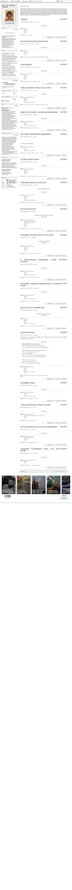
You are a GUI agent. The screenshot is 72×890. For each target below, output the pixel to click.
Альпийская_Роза (12, 121)
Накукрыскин (4, 87)
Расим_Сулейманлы (6, 151)
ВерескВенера (5, 123)
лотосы (3, 64)
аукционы (5, 55)
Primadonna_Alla (5, 167)
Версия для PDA (64, 496)
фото (8, 74)
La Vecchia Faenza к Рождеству (32, 351)
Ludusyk (8, 139)
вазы (13, 54)
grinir (3, 114)
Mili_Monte (8, 118)
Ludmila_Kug (4, 116)
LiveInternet (4, 1)
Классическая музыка (51, 12)
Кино (21, 13)
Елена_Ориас (11, 147)
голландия (3, 57)
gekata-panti (4, 141)
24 (56, 471)
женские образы (9, 57)
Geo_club (11, 165)
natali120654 (4, 108)
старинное (14, 71)
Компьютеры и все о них (36, 12)
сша (3, 72)
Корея (29, 12)
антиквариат (29, 152)
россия (10, 69)
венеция (4, 56)
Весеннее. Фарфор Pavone (31, 361)
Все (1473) (16, 135)
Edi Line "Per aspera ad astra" (8, 43)
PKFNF (5, 140)
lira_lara (11, 141)
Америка (25, 226)
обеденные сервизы (30, 398)
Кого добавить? (12, 111)
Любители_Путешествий (7, 164)
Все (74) (16, 29)
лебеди (24, 34)
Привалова (2, 6)
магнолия (46, 104)
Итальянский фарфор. (35, 343)
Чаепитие (38, 8)
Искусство (42, 13)
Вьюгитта (4, 147)
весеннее (9, 56)
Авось (32, 1)
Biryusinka (7, 137)
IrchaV (3, 139)
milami (15, 141)
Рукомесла (60, 9)
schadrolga (9, 119)
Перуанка (11, 127)
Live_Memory (13, 162)
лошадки (24, 465)
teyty (8, 143)
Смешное (56, 9)
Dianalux (13, 164)
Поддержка (57, 1)
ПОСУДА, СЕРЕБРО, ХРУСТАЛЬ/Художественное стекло (34, 415)
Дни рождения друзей (62, 14)
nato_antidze (4, 143)
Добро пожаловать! (53, 14)
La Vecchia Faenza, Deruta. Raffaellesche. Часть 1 (36, 355)
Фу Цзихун (35, 81)
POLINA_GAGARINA (11, 166)
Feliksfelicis (4, 138)
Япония (33, 8)
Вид (59, 1)
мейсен (6, 64)
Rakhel (15, 118)
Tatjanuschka (11, 120)
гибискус (31, 104)
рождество (4, 69)
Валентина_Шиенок (13, 122)
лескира (16, 153)
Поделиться (63, 37)
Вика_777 (12, 146)
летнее (16, 63)
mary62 (3, 117)
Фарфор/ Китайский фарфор (29, 97)
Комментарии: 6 (11, 40)
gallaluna (14, 113)
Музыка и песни (40, 11)
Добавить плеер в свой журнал (8, 86)
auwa (6, 112)
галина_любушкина (10, 153)
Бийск (9, 145)
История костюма (31, 13)
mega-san (11, 117)
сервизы (33, 202)
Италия (25, 13)
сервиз (28, 277)
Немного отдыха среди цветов (30, 11)
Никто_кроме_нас (13, 126)
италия (4, 60)
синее (38, 301)
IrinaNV (5, 114)
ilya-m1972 (11, 107)
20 (62, 471)
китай (15, 61)
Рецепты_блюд (5, 174)
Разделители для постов (36, 10)
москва (9, 64)
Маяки (61, 11)
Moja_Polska (4, 166)
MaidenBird (9, 116)
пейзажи (12, 67)
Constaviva (11, 137)
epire (11, 113)
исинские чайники (26, 127)
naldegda (10, 142)
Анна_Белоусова (5, 144)
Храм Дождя (29, 81)
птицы (15, 68)
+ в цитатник (36, 21)
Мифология (56, 11)
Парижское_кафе (13, 163)
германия (14, 56)
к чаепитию (9, 60)
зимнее (6, 58)
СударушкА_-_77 (5, 129)
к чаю (13, 60)
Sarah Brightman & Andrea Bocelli (9, 39)
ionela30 (8, 141)
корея (9, 63)
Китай (25, 32)
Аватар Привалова (9, 15)
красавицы (12, 63)
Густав (7, 147)
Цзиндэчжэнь (33, 301)
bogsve (12, 112)
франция (12, 74)
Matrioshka (7, 117)
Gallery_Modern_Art (6, 163)
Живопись (41, 14)
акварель (28, 465)
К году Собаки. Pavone (30, 359)
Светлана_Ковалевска (6, 128)
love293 (12, 115)
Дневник (63, 19)
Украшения (24, 9)
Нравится (58, 37)
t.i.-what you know (5, 46)
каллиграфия (4, 61)
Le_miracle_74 (5, 115)
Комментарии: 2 (10, 42)
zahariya (7, 121)
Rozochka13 (4, 119)
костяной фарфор (26, 375)
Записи (3, 5)
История (37, 13)
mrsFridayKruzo (5, 142)
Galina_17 (9, 138)
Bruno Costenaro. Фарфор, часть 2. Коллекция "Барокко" (37, 347)
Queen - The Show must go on (8, 41)
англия (12, 53)
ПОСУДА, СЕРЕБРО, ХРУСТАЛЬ (30, 102)
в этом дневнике (6, 101)
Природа (63, 10)
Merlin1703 (4, 118)
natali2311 (14, 142)
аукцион (41, 152)
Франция (43, 8)
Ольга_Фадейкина (5, 150)
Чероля (10, 129)
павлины (4, 67)
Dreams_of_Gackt (5, 165)
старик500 (13, 128)
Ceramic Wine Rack (30, 442)
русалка (28, 228)
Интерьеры (48, 13)
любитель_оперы (5, 154)
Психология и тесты (56, 10)
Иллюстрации (63, 13)
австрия (3, 53)
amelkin (3, 112)
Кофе (25, 12)
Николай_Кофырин (6, 126)
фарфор (4, 74)
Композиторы (44, 12)
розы (7, 69)
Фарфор (60, 8)
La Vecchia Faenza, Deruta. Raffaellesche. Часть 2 (36, 356)
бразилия (10, 54)
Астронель (4, 122)
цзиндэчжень (12, 75)
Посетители (11, 186)
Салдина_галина (13, 151)
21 (61, 471)
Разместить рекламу (64, 498)
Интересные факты (55, 13)
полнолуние (4, 68)
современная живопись (7, 71)
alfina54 (11, 140)
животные (33, 176)
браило (7, 122)
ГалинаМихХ (10, 123)
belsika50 (9, 112)
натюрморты (5, 65)
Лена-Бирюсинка (13, 124)
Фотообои (48, 8)
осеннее (12, 65)
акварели (8, 53)
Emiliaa (15, 137)
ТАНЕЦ (42, 9)
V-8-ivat (15, 120)
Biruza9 (3, 137)
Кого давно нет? (5, 111)
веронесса (4, 153)
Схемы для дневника (48, 9)
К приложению (15, 80)
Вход (19, 1)
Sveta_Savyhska (5, 120)
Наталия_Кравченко (10, 148)
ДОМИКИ (47, 14)
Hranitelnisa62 (13, 138)
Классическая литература (61, 12)
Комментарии (12, 5)
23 (58, 471)
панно (28, 34)
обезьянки (28, 202)
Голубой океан (33, 375)
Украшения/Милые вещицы (28, 121)
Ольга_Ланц (12, 149)
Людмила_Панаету (5, 125)
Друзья (7, 5)
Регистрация (14, 1)
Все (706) (16, 105)
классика (4, 63)
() (53, 37)
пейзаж (8, 67)
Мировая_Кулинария (13, 167)
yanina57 (3, 121)
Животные (36, 14)
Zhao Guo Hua (34, 465)
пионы (24, 56)
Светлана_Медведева (6, 152)
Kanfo (6, 139)
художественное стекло (27, 420)
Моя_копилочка (13, 125)
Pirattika (12, 118)
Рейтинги (26, 1)
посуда (12, 68)
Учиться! (65, 8)
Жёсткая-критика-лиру (6, 172)
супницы (37, 152)
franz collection (33, 228)
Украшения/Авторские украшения (30, 221)
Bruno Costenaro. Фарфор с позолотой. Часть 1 (35, 345)
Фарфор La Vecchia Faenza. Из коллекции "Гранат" (36, 350)
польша (9, 68)
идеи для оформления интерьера (38, 56)
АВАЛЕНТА (11, 143)
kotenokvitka (9, 114)
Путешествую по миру (46, 10)
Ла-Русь (8, 124)
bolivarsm (4, 113)
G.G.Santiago (39, 228)
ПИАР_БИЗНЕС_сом (6, 162)
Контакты (64, 497)
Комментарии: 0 (10, 44)
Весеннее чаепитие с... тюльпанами (33, 362)
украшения (10, 72)
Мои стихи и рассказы (48, 11)
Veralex (8, 140)
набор (28, 104)
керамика (10, 61)
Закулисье (31, 14)
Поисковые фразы (12, 187)
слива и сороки (33, 277)
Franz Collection (37, 104)
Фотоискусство (54, 8)
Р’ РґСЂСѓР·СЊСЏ (10, 23)
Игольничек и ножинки (24, 14)
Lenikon (9, 115)
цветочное (5, 75)
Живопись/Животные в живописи (30, 460)
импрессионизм (12, 58)
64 (54, 471)
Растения (28, 10)
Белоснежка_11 (5, 145)
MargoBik (13, 116)
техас (6, 72)
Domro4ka (8, 113)
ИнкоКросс (4, 148)
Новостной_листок (5, 127)
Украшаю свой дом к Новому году (33, 9)
